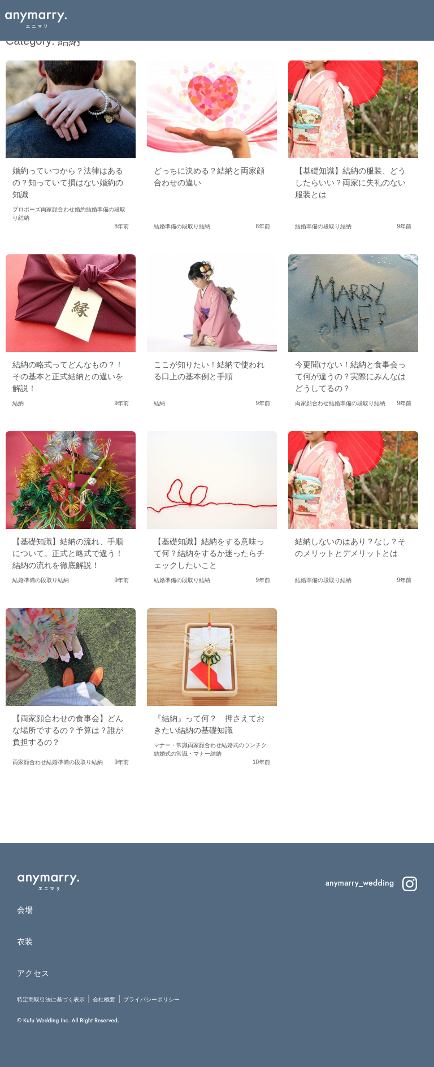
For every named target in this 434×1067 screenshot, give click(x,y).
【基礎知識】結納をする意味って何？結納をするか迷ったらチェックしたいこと (209, 553)
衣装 (25, 941)
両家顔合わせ (58, 209)
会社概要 (104, 999)
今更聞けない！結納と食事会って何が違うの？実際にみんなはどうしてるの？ (350, 376)
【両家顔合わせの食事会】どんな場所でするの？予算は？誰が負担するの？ (67, 730)
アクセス (33, 973)
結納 (23, 218)
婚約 (80, 209)
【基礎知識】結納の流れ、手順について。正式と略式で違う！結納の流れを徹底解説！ (67, 553)
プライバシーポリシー (151, 999)
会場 (25, 909)
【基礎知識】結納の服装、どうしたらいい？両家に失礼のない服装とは (350, 182)
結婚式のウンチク (244, 745)
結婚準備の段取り (176, 226)
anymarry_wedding (371, 882)
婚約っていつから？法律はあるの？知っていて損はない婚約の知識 (67, 182)
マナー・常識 (171, 745)
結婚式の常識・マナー (182, 754)
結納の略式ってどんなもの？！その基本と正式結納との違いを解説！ (67, 376)
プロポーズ (26, 209)
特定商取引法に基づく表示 (51, 999)
